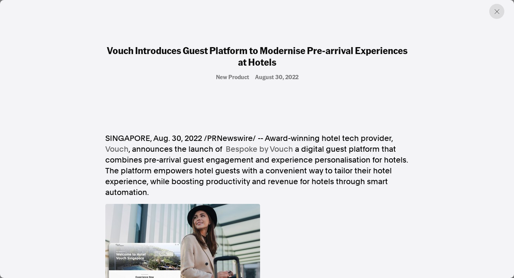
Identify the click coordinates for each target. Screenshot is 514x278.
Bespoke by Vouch (259, 149)
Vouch (116, 149)
